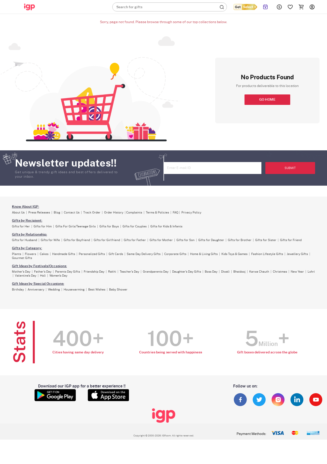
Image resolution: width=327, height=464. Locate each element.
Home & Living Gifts (204, 254)
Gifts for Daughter (211, 240)
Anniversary (36, 289)
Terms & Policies (157, 212)
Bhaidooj (239, 271)
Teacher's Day (129, 271)
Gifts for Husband (24, 240)
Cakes (44, 254)
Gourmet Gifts (22, 257)
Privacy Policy (191, 212)
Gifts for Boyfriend (77, 240)
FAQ (175, 212)
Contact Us (72, 212)
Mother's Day (21, 271)
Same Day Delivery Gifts (144, 254)
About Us (18, 212)
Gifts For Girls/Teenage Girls (75, 226)
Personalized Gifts (92, 254)
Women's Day (58, 275)
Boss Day (211, 271)
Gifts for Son (185, 240)
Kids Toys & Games (234, 254)
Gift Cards (116, 254)
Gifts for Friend (291, 240)
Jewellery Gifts (297, 254)
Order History (113, 212)
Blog (57, 212)
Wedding (54, 289)
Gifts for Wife (50, 240)
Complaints (134, 212)
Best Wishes (96, 289)
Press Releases (39, 212)
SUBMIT (290, 168)
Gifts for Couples (135, 226)
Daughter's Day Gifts (186, 271)
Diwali (225, 271)
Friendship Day (94, 271)
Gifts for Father (135, 240)
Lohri (311, 271)
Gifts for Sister (265, 240)
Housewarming (74, 289)
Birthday (18, 289)
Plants (16, 254)
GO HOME (267, 99)
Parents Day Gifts (67, 271)
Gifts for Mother (161, 240)
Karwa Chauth (259, 271)
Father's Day (42, 271)
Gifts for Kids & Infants (166, 226)
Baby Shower (118, 289)
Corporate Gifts (175, 254)
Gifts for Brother (239, 240)
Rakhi (112, 271)
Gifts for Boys (109, 226)
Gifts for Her (21, 226)
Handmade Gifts (63, 254)
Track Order (91, 212)
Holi (43, 275)
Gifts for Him (43, 226)
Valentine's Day (25, 275)
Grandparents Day (155, 271)
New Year (297, 271)
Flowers (30, 254)
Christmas (280, 271)
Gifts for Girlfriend (107, 240)
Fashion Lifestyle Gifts (267, 254)
